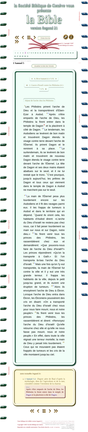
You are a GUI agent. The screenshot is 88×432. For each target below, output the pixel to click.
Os (3, 297)
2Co (84, 81)
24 (70, 53)
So (3, 385)
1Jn (84, 249)
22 (65, 53)
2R (3, 122)
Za (3, 406)
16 (50, 53)
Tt (84, 182)
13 (43, 53)
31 (27, 56)
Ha (3, 374)
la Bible (44, 19)
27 (17, 56)
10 (35, 53)
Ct (3, 232)
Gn (3, 2)
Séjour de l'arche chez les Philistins (39, 100)
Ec (3, 221)
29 (22, 56)
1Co (84, 69)
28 (20, 56)
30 (25, 56)
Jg (3, 68)
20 (60, 53)
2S (3, 100)
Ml (3, 417)
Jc (84, 215)
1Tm (84, 159)
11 (37, 53)
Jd (84, 283)
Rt (3, 79)
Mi (3, 352)
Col (84, 126)
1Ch (3, 133)
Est (3, 177)
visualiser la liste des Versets (44, 66)
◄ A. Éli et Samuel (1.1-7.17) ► (44, 79)
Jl (3, 308)
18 (55, 53)
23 (68, 53)
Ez (3, 275)
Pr (3, 210)
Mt (84, 2)
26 (15, 56)
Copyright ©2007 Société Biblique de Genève (30, 424)
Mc (85, 13)
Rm (84, 58)
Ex (3, 13)
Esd (3, 155)
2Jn (84, 260)
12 (40, 53)
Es (3, 242)
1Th (84, 137)
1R (3, 111)
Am (3, 319)
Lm (3, 264)
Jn (84, 36)
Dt (3, 46)
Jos (3, 57)
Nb (3, 35)
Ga (84, 92)
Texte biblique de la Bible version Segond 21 (29, 421)
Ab (3, 330)
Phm (84, 193)
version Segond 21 (44, 28)
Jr (3, 253)
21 (63, 53)
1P (84, 227)
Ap (84, 294)
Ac (84, 47)
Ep (85, 103)
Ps (3, 199)
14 (45, 53)
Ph (84, 114)
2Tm (84, 171)
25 (73, 53)
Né (3, 166)
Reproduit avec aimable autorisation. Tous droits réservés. (38, 427)
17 (53, 53)
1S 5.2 (27, 387)
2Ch (3, 144)
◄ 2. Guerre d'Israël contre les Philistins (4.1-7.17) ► (45, 87)
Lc (84, 24)
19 (58, 53)
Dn (3, 286)
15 (48, 53)
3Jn (84, 272)
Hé (85, 204)
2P (84, 238)
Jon (3, 341)
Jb (3, 188)
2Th (84, 148)
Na (3, 363)
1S (3, 89)
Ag (3, 395)
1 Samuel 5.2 (30, 379)
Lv (3, 24)
